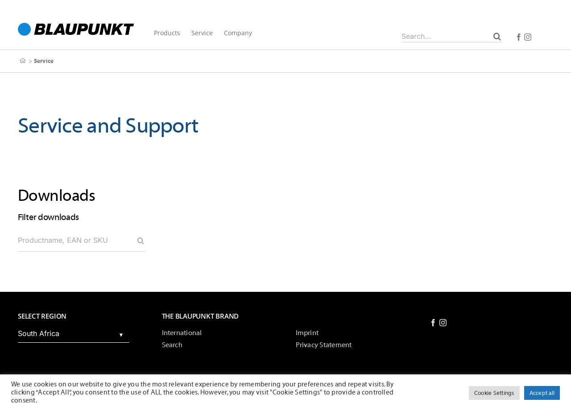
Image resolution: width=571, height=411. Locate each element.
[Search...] (451, 36)
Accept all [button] (542, 393)
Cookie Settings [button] (494, 393)
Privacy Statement (324, 345)
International (182, 333)
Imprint (307, 333)
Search (172, 345)
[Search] (497, 36)
